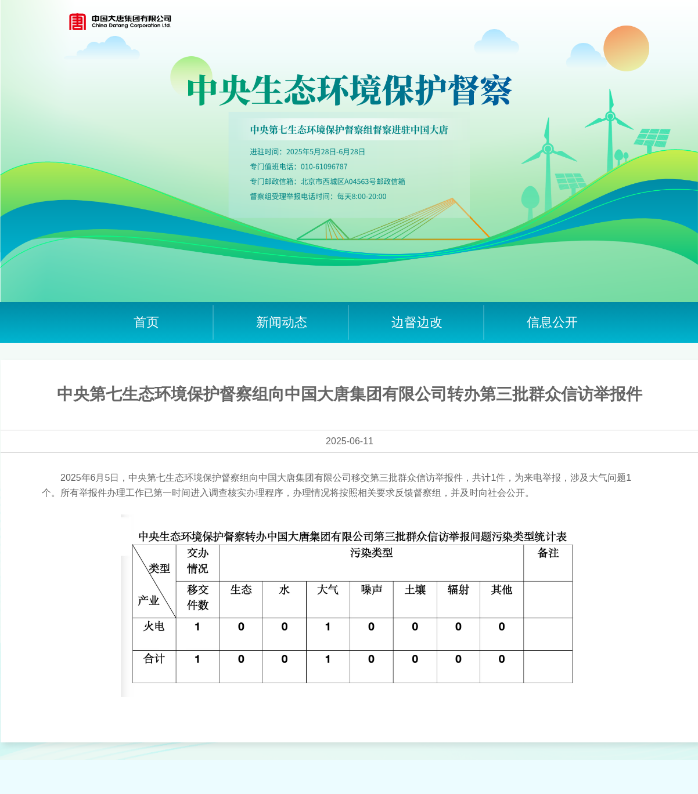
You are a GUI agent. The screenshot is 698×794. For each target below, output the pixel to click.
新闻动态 (281, 322)
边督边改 (416, 322)
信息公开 (552, 322)
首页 (146, 322)
